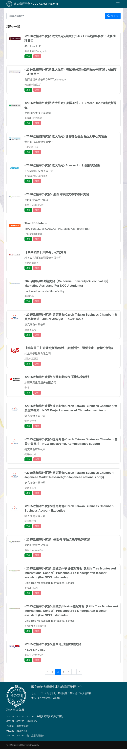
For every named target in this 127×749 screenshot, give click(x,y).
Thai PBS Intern (35, 223)
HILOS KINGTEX (34, 649)
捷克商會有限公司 (35, 324)
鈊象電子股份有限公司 (37, 353)
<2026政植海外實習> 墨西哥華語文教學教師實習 (56, 194)
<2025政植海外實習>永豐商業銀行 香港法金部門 (56, 377)
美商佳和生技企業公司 (37, 113)
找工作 (112, 15)
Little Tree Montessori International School (49, 582)
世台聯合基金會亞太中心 (39, 142)
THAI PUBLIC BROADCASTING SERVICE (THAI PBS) (57, 228)
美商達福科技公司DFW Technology (45, 79)
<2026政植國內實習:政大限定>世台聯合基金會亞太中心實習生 (65, 136)
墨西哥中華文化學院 (36, 199)
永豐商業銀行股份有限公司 (40, 382)
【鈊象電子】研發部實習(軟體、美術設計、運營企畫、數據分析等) (68, 348)
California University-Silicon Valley (44, 291)
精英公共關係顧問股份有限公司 (43, 257)
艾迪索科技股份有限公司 (39, 170)
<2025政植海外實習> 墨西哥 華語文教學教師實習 (57, 539)
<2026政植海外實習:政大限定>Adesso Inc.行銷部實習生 (62, 165)
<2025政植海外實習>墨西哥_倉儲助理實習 (52, 644)
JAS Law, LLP (32, 46)
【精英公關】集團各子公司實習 (45, 252)
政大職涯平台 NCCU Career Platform (32, 4)
